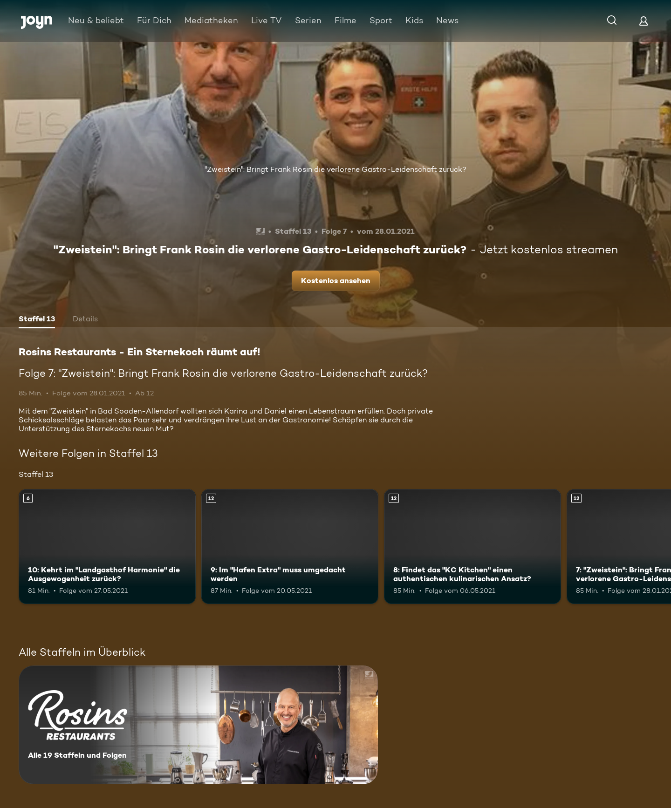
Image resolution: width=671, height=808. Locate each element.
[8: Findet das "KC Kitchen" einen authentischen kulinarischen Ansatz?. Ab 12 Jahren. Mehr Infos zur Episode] (472, 546)
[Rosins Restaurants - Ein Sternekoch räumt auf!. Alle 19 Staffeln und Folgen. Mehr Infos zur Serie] (198, 724)
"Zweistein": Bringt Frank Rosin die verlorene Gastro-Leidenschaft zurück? (335, 169)
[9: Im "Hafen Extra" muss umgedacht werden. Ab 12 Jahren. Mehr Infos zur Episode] (289, 546)
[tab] (37, 320)
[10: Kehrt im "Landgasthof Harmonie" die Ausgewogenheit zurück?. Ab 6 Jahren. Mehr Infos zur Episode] (107, 546)
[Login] (643, 21)
